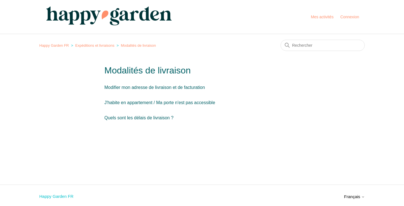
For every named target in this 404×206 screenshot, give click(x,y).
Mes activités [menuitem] (322, 17)
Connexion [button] (349, 17)
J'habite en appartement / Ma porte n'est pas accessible (159, 102)
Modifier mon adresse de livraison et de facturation (154, 87)
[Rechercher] (323, 45)
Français (354, 196)
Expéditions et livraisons (94, 45)
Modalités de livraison (138, 45)
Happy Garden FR (54, 45)
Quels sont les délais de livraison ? (138, 117)
